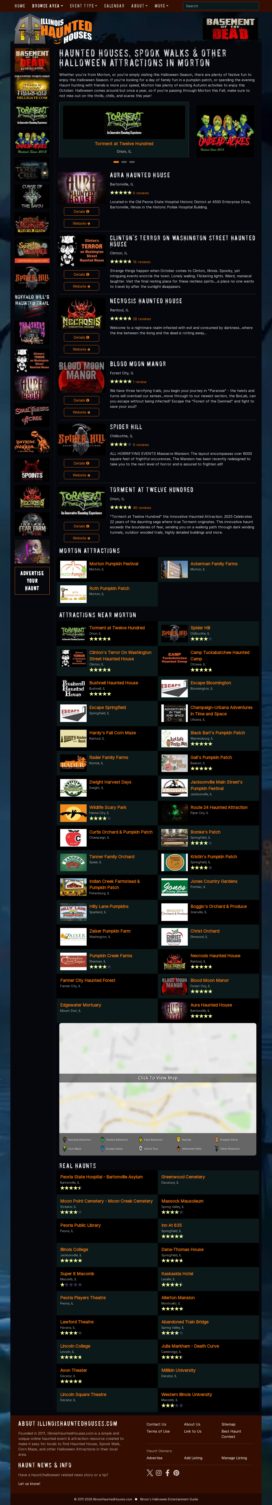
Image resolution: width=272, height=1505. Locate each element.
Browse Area (46, 5)
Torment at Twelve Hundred (124, 143)
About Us (192, 1424)
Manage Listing (234, 1458)
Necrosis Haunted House (146, 301)
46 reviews (142, 507)
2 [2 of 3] (124, 162)
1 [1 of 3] (116, 162)
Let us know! (29, 1483)
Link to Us (192, 1431)
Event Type (82, 5)
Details (81, 211)
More (160, 5)
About (137, 5)
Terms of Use (158, 1431)
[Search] (221, 6)
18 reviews (142, 262)
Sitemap (228, 1424)
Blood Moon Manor (138, 364)
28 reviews (142, 319)
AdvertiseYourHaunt (32, 580)
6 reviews (141, 193)
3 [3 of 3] (132, 162)
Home (20, 5)
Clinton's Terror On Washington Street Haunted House (183, 241)
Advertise (154, 1458)
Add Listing (193, 1458)
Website (81, 223)
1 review (140, 382)
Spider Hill (126, 426)
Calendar (114, 5)
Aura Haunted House (140, 175)
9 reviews (141, 445)
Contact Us (156, 1424)
